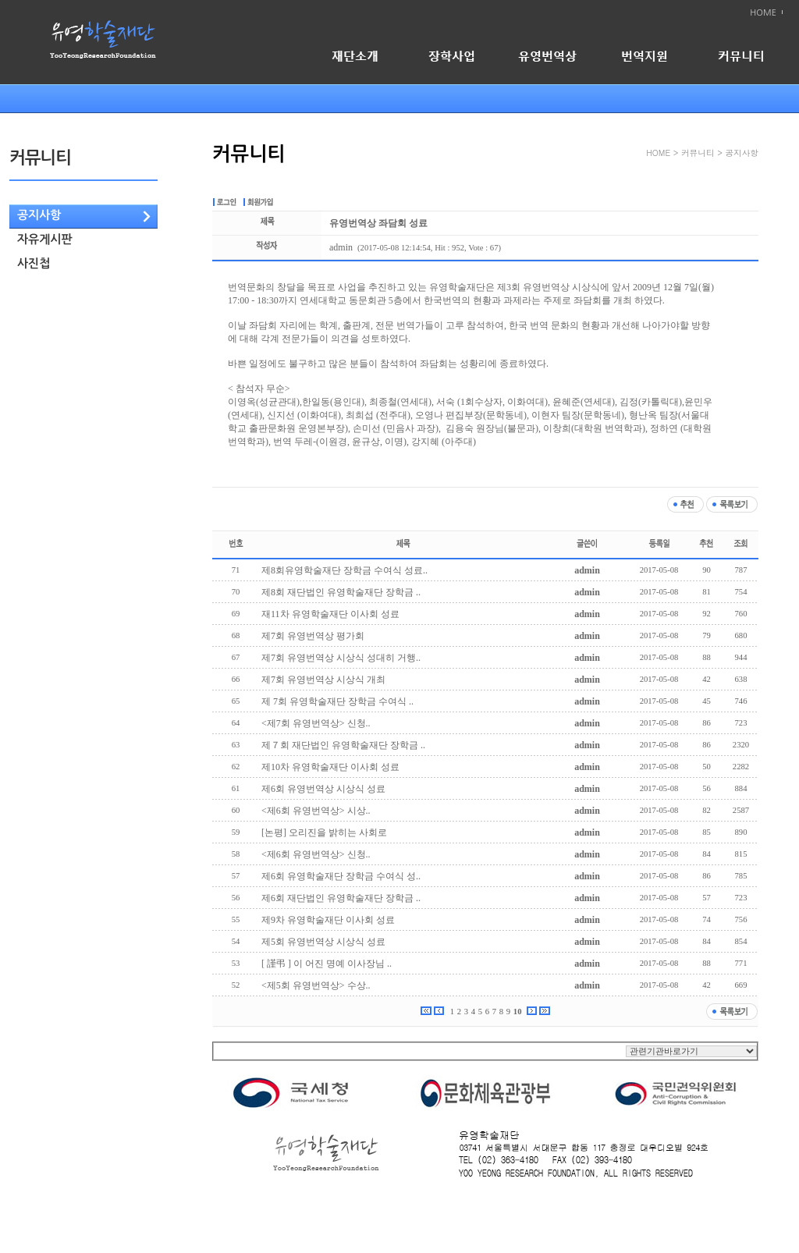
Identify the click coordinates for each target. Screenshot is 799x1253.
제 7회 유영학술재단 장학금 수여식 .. (337, 701)
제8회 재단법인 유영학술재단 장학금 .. (341, 592)
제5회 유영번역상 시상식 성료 (323, 941)
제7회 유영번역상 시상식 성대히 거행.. (341, 657)
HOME (763, 13)
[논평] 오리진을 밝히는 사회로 (324, 832)
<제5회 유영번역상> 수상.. (316, 985)
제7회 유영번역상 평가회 (312, 635)
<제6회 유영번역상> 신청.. (316, 854)
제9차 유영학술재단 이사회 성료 (328, 919)
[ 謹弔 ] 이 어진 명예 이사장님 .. (326, 963)
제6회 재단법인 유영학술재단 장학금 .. (341, 898)
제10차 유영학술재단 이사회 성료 (330, 766)
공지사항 (39, 215)
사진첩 (33, 263)
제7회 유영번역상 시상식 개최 (323, 679)
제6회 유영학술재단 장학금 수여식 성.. (341, 876)
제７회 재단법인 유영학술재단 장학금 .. (343, 745)
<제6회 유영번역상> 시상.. (316, 810)
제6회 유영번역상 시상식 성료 (323, 788)
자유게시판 (45, 239)
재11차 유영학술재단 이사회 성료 (330, 614)
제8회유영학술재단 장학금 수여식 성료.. (344, 570)
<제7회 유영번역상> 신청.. (316, 723)
